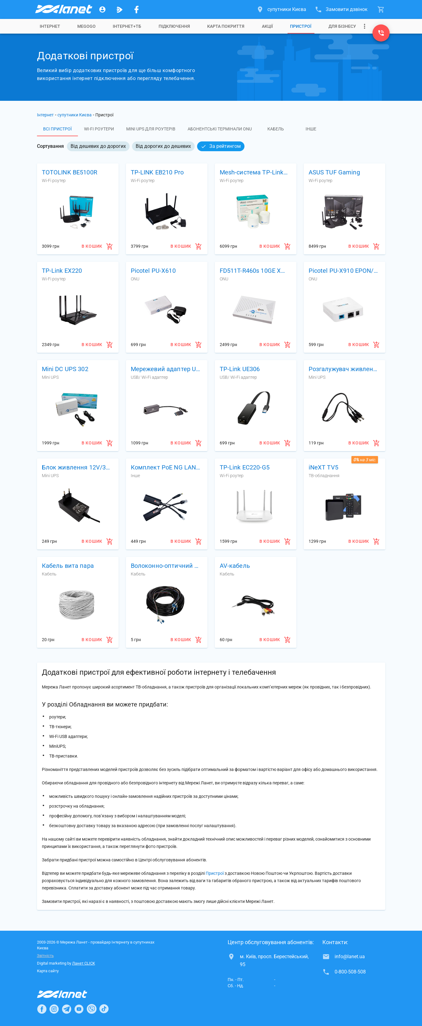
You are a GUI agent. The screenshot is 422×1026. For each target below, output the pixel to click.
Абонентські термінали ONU (220, 128)
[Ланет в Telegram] (67, 1009)
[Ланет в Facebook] (42, 1009)
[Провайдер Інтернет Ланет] (69, 994)
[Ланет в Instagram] (54, 1009)
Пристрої (300, 26)
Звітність (45, 955)
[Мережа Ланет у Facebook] (136, 9)
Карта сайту (48, 971)
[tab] (50, 26)
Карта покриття (225, 26)
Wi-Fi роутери (99, 128)
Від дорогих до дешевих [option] (163, 146)
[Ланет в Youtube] (79, 1009)
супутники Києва (74, 114)
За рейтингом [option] (221, 146)
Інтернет (50, 26)
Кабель (275, 128)
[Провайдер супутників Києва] (63, 9)
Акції (267, 26)
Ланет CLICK (83, 963)
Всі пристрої (57, 128)
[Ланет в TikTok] (104, 1009)
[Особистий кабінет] (102, 9)
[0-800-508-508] (381, 33)
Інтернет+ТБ (127, 26)
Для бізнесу (342, 26)
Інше (311, 128)
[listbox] (155, 146)
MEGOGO (86, 26)
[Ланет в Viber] (92, 1009)
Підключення (174, 26)
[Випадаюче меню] (364, 26)
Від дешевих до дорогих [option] (98, 146)
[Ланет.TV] (119, 9)
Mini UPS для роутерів (150, 128)
